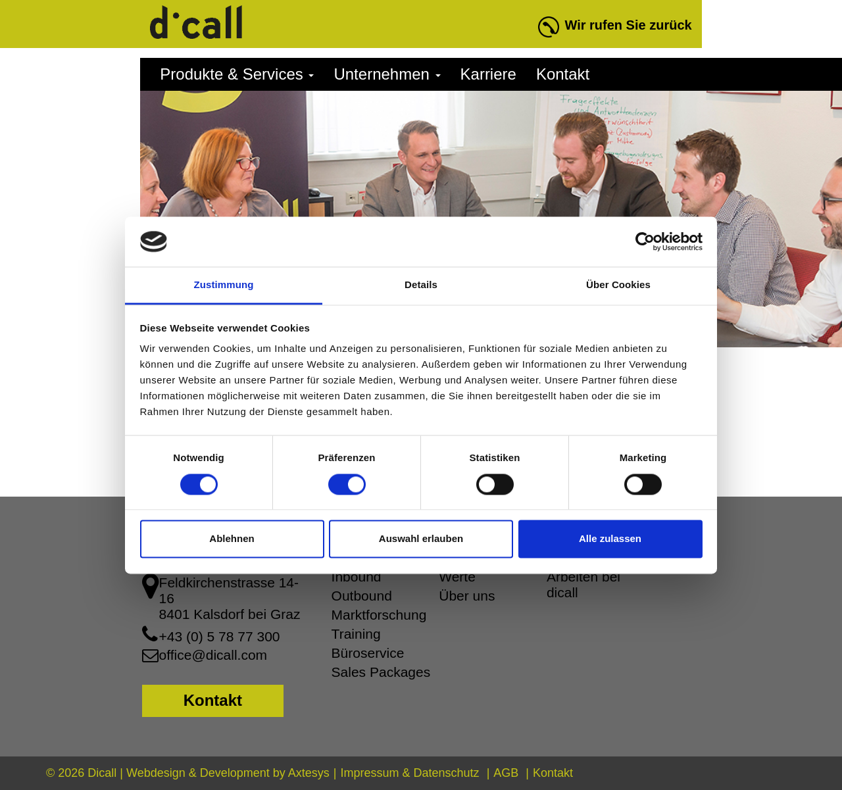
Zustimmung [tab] (224, 285)
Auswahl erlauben (421, 539)
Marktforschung (379, 614)
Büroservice (368, 652)
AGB (505, 772)
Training (356, 633)
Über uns (467, 595)
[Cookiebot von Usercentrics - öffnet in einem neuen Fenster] (645, 241)
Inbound (357, 576)
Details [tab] (421, 285)
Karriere (488, 74)
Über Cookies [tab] (618, 285)
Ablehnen (231, 539)
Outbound (362, 595)
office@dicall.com (213, 654)
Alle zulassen (610, 539)
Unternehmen (387, 74)
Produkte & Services (237, 74)
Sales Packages (381, 671)
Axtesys (309, 772)
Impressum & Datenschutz (410, 772)
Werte (457, 576)
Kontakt (562, 74)
